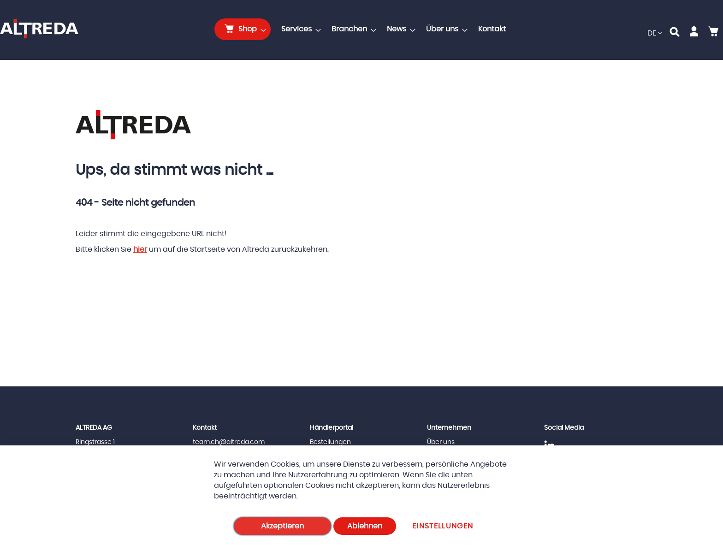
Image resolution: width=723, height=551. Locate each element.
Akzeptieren (282, 526)
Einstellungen (443, 526)
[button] (655, 33)
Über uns (441, 442)
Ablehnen (364, 526)
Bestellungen (330, 442)
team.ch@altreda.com (229, 442)
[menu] (362, 29)
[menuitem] (242, 29)
